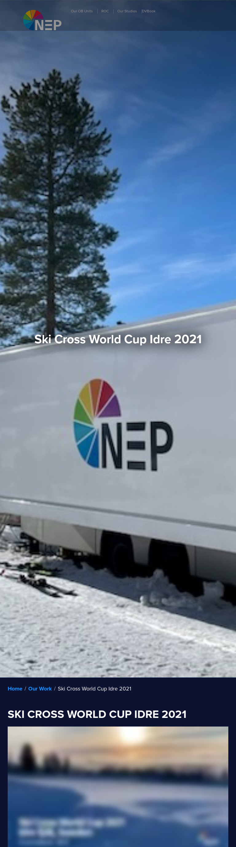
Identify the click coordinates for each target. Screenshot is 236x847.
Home (15, 689)
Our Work (40, 689)
